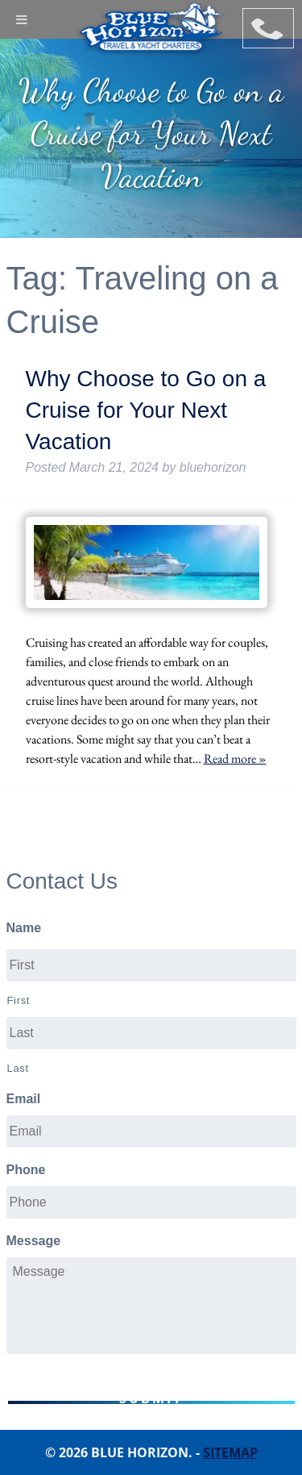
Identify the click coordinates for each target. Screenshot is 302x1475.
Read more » (235, 758)
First (19, 1000)
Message (33, 1241)
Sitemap (230, 1452)
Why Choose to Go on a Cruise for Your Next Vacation (146, 410)
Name (24, 928)
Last (18, 1068)
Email (23, 1099)
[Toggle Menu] (21, 19)
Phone (26, 1170)
